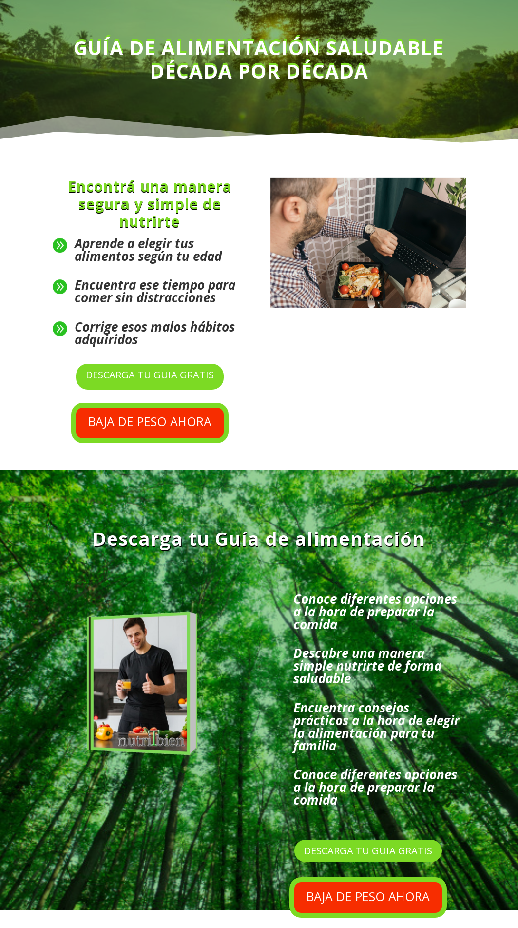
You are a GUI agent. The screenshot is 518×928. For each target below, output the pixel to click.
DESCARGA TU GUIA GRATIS (150, 374)
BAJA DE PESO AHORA (149, 421)
